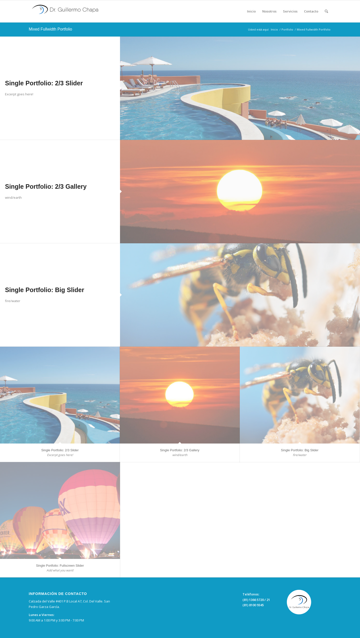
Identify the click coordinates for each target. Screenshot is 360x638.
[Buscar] (326, 11)
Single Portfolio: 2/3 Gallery (45, 186)
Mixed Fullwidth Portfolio (50, 29)
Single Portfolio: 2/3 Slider (44, 83)
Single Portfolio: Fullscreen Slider (60, 565)
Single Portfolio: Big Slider (44, 289)
